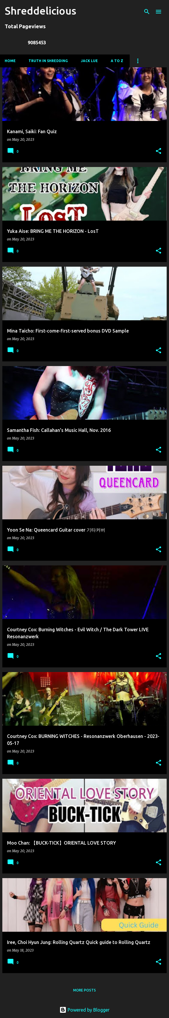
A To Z (117, 61)
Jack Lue (89, 61)
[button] (158, 151)
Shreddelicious (40, 11)
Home (10, 61)
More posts (84, 990)
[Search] (146, 12)
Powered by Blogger (84, 1009)
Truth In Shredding (48, 61)
